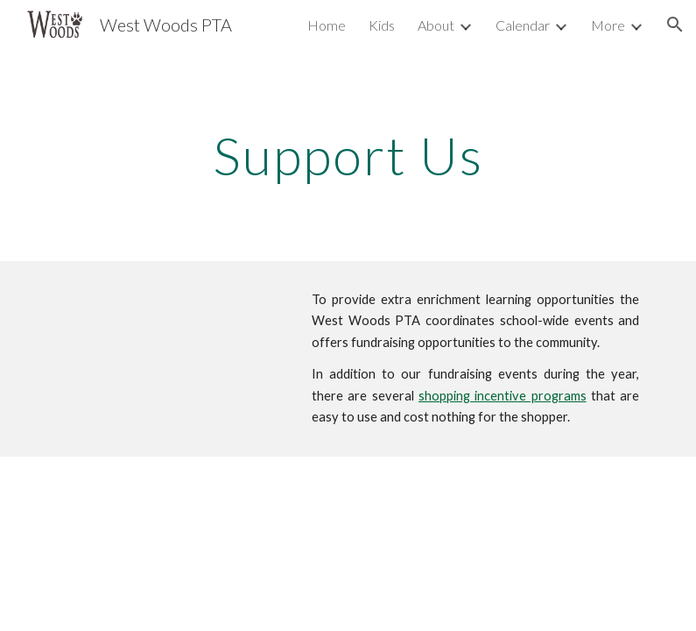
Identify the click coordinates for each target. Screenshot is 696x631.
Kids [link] (382, 25)
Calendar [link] (523, 25)
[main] (348, 155)
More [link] (608, 25)
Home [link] (326, 25)
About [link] (436, 25)
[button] (675, 25)
